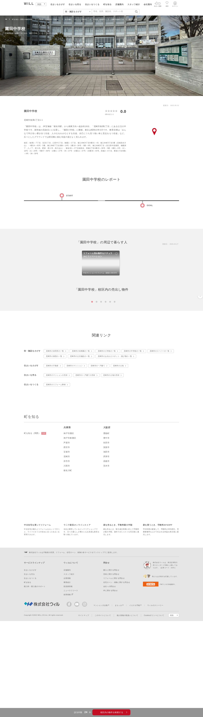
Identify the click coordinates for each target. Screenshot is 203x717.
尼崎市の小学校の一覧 (107, 431)
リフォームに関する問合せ (114, 658)
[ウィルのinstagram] (84, 683)
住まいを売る (75, 4)
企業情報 (67, 658)
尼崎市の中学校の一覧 (133, 431)
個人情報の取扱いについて (127, 695)
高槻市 (106, 541)
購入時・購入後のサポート (34, 666)
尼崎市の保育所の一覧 (55, 431)
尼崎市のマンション (75, 445)
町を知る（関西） (35, 513)
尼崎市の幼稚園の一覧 (81, 431)
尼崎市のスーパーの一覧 (159, 431)
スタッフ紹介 (133, 4)
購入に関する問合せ (111, 650)
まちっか (118, 685)
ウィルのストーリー (155, 685)
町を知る (107, 4)
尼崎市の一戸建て (98, 445)
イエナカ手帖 (134, 685)
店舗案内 (119, 4)
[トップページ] (29, 4)
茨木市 (106, 545)
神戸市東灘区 (70, 517)
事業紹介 (67, 662)
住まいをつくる (92, 4)
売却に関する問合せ (111, 654)
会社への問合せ (109, 666)
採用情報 (68, 674)
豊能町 (106, 513)
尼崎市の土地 (118, 445)
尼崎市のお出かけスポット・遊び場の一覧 (115, 436)
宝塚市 (67, 531)
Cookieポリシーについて (154, 695)
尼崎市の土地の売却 (111, 455)
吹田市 (106, 522)
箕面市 (106, 527)
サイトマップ (83, 695)
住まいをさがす (57, 4)
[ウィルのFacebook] (70, 684)
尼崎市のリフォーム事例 (56, 464)
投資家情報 (68, 666)
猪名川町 (68, 550)
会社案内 (148, 4)
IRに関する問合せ (110, 670)
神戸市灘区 (69, 513)
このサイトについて (103, 695)
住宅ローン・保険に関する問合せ (116, 662)
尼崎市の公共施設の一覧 (80, 436)
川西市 (67, 545)
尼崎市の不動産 (52, 445)
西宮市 (67, 527)
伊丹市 (67, 541)
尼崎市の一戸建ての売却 (85, 455)
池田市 (106, 531)
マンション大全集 (100, 685)
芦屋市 (67, 522)
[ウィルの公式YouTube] (77, 684)
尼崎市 (67, 536)
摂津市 (106, 536)
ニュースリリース (71, 670)
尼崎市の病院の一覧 (54, 436)
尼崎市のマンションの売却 (56, 455)
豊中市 (106, 517)
